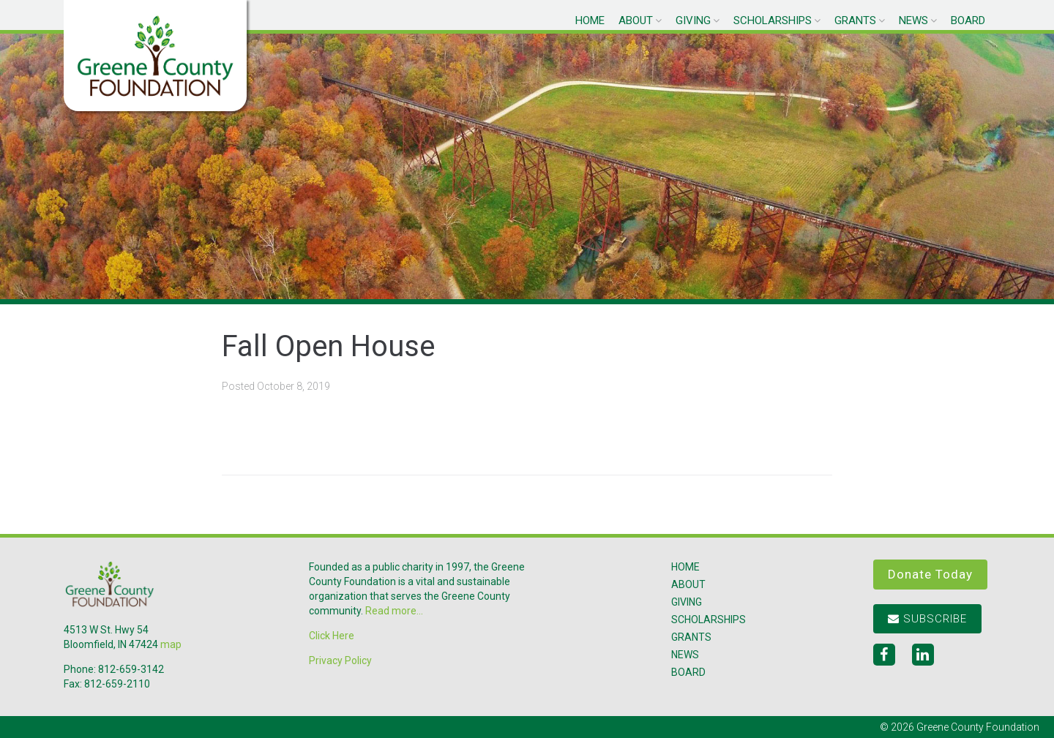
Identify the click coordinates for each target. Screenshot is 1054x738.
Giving (693, 20)
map (171, 644)
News (913, 20)
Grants (855, 20)
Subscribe (927, 618)
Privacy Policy (340, 660)
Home (590, 20)
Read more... (394, 611)
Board (968, 20)
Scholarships (772, 20)
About (635, 20)
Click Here (331, 635)
